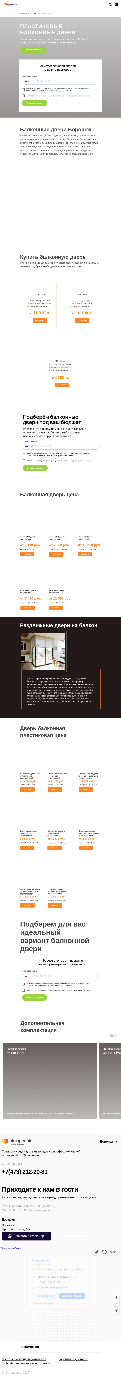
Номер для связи (29, 76)
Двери (35, 13)
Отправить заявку (34, 103)
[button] (110, 4)
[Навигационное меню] (116, 4)
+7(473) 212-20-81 (24, 1166)
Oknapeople (25, 13)
